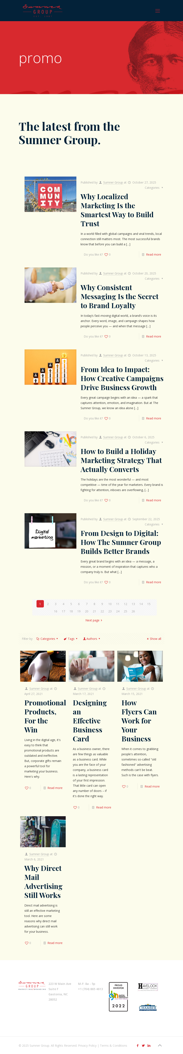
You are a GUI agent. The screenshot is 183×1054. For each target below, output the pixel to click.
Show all (153, 639)
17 (63, 611)
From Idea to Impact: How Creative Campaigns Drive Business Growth (122, 378)
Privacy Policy (87, 1046)
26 (133, 611)
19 (79, 611)
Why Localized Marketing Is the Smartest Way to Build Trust (117, 209)
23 (110, 611)
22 (102, 611)
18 (71, 611)
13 (133, 604)
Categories (47, 639)
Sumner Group (113, 182)
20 (86, 611)
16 (55, 611)
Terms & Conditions (113, 1046)
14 (141, 604)
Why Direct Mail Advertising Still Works (43, 881)
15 (148, 604)
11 (117, 604)
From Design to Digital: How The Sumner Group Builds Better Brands (121, 542)
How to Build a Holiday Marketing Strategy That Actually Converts (121, 460)
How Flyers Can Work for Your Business (139, 720)
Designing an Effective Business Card (90, 720)
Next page (94, 620)
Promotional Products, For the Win (45, 716)
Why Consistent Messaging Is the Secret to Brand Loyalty (119, 296)
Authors (91, 639)
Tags (70, 639)
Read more (153, 254)
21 (94, 611)
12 (125, 604)
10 (110, 604)
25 (125, 611)
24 (117, 611)
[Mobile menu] (157, 10)
